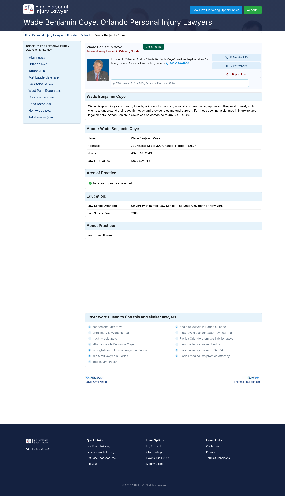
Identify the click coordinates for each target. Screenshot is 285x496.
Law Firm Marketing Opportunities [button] (216, 10)
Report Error (236, 74)
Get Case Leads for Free (101, 457)
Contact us (212, 446)
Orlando (86, 35)
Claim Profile (153, 46)
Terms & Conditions (218, 457)
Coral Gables (41, 97)
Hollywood (39, 110)
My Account (153, 446)
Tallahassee (40, 117)
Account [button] (252, 10)
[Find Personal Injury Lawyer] (45, 10)
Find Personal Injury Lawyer (44, 35)
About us (92, 463)
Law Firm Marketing (98, 446)
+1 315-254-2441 (38, 448)
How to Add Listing (157, 457)
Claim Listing (154, 452)
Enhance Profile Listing (100, 452)
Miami (36, 57)
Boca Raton (40, 104)
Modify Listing (155, 463)
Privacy (210, 452)
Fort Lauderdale (43, 77)
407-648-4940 (177, 63)
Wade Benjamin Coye (104, 47)
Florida (72, 35)
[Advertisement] (52, 149)
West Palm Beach (44, 91)
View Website (236, 65)
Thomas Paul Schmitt (247, 381)
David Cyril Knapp (96, 381)
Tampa (36, 71)
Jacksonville (41, 84)
